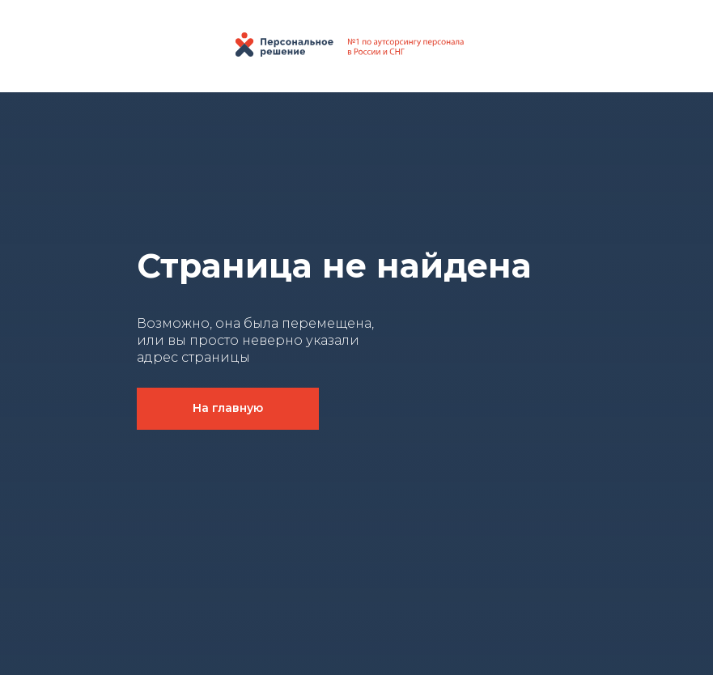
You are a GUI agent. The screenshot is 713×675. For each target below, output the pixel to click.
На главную (228, 408)
